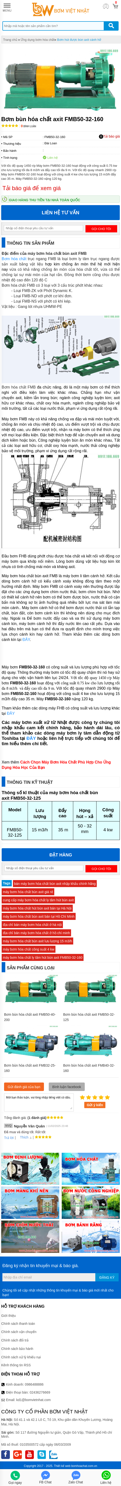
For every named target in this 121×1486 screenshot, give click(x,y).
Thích (22, 1137)
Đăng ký (107, 1277)
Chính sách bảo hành (17, 1349)
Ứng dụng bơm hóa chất (37, 40)
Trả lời (9, 1138)
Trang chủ (10, 40)
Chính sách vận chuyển (18, 1332)
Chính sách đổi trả (15, 1340)
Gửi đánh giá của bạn (24, 1087)
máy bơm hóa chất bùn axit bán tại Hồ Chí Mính (38, 916)
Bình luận (28, 126)
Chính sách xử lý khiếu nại (21, 1357)
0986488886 (34, 1384)
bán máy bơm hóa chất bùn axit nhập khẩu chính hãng (55, 884)
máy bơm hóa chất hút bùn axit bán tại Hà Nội (37, 908)
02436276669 (40, 1392)
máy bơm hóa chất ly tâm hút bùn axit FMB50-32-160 (42, 957)
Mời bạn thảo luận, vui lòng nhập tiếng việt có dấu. (39, 1102)
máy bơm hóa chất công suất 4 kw (28, 949)
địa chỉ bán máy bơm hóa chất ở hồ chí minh (36, 933)
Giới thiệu (8, 1316)
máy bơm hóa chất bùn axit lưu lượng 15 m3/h (37, 941)
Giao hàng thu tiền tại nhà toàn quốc (44, 200)
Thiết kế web (62, 1466)
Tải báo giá (109, 136)
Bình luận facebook (66, 1087)
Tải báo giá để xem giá (31, 188)
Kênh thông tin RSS (16, 1365)
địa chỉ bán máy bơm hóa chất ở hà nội (32, 925)
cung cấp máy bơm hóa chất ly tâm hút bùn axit (38, 900)
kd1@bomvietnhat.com (33, 1400)
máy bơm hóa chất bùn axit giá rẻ (28, 892)
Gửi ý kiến (95, 1105)
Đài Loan (50, 143)
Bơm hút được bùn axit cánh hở (79, 40)
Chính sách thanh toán (18, 1324)
